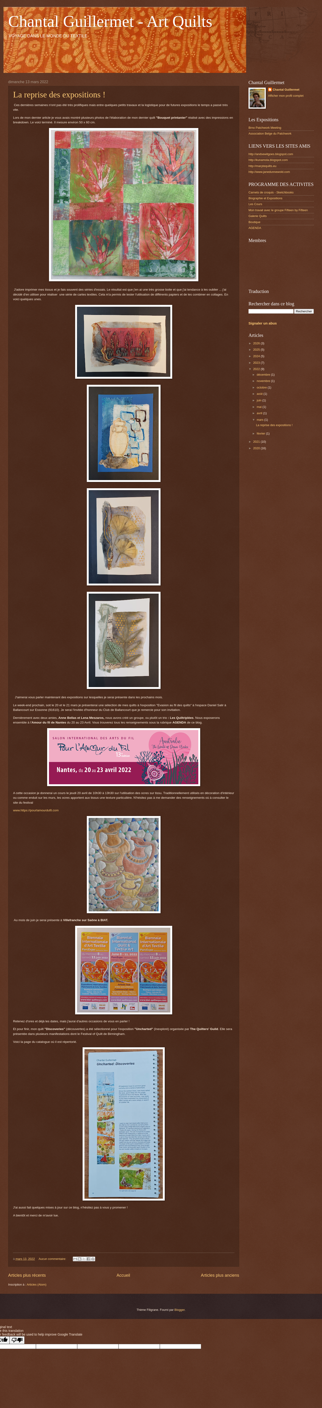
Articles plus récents (27, 1275)
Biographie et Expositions (265, 198)
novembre (264, 381)
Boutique (254, 222)
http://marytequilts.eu (262, 166)
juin (259, 400)
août (260, 394)
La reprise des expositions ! (59, 94)
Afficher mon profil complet (286, 95)
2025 (257, 349)
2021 (257, 441)
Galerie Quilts (257, 216)
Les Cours (255, 204)
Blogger (180, 1310)
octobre (262, 387)
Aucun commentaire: (53, 1259)
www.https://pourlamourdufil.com (36, 810)
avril (260, 413)
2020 (257, 448)
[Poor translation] (17, 1340)
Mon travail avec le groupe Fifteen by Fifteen (278, 210)
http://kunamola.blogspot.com (268, 160)
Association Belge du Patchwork (269, 133)
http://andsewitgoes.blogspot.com (270, 154)
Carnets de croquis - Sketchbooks (271, 192)
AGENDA (254, 228)
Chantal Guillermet (286, 89)
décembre (264, 374)
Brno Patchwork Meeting (264, 127)
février (261, 433)
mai (259, 407)
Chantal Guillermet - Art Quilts (110, 21)
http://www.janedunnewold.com (269, 172)
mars (260, 419)
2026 (257, 343)
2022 (257, 369)
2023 (257, 362)
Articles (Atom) (36, 1284)
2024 (257, 356)
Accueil (123, 1275)
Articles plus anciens (220, 1275)
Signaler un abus (262, 323)
